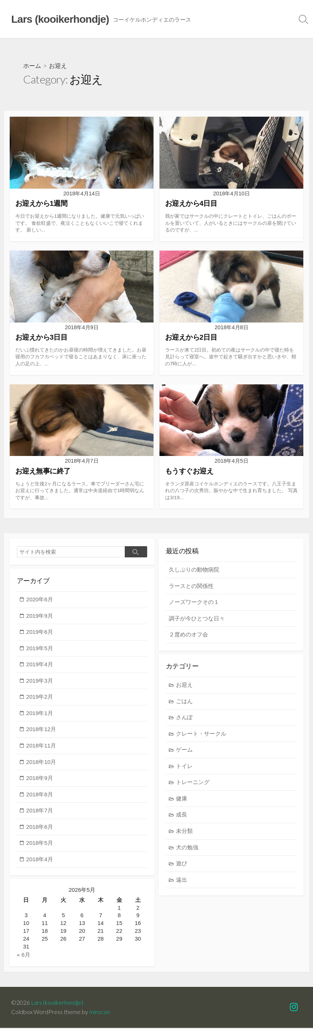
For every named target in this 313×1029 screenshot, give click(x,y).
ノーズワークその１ (194, 603)
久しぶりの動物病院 (194, 570)
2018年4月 (39, 859)
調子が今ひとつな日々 (197, 619)
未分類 (184, 831)
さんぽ (184, 718)
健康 (181, 799)
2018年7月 (39, 811)
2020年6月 (39, 600)
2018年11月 (41, 746)
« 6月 (23, 956)
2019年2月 (39, 697)
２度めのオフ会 (188, 635)
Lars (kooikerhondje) (57, 1003)
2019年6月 (39, 632)
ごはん (184, 702)
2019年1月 (39, 713)
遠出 (181, 880)
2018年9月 (39, 778)
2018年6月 (39, 827)
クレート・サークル (201, 734)
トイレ (184, 767)
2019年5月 (39, 648)
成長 (181, 815)
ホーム (32, 65)
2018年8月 (39, 795)
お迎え (184, 685)
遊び (181, 864)
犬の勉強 (187, 848)
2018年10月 (41, 762)
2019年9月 (39, 616)
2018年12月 (41, 730)
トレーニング (193, 783)
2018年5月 (39, 843)
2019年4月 (39, 665)
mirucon (99, 1013)
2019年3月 (39, 681)
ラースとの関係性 (191, 586)
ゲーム (184, 751)
